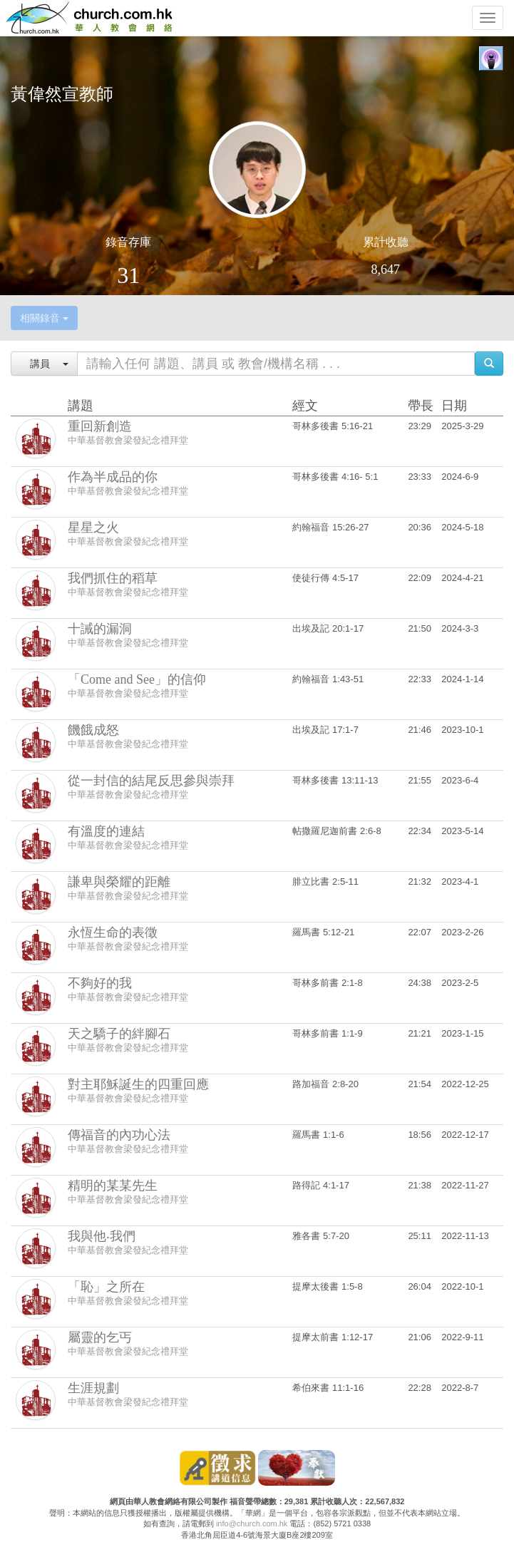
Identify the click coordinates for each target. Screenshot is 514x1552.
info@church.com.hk (251, 1523)
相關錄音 (44, 318)
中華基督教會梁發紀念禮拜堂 (128, 440)
